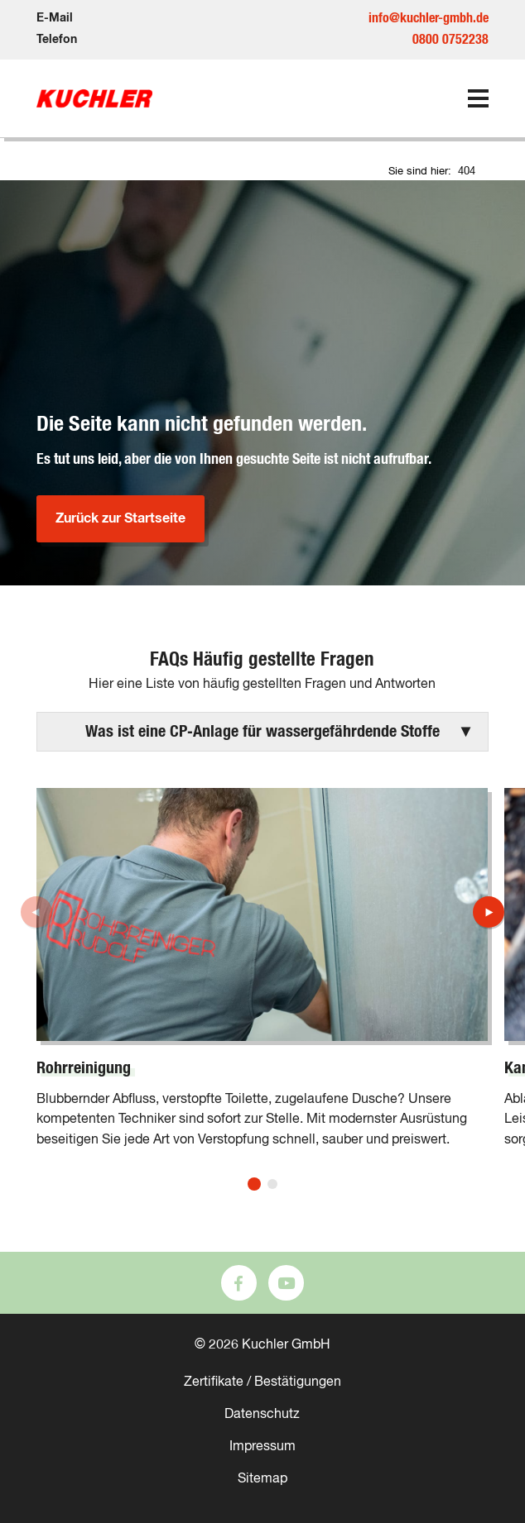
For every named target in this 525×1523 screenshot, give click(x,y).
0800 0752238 (450, 39)
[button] (262, 732)
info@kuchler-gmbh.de (428, 18)
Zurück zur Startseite (120, 518)
